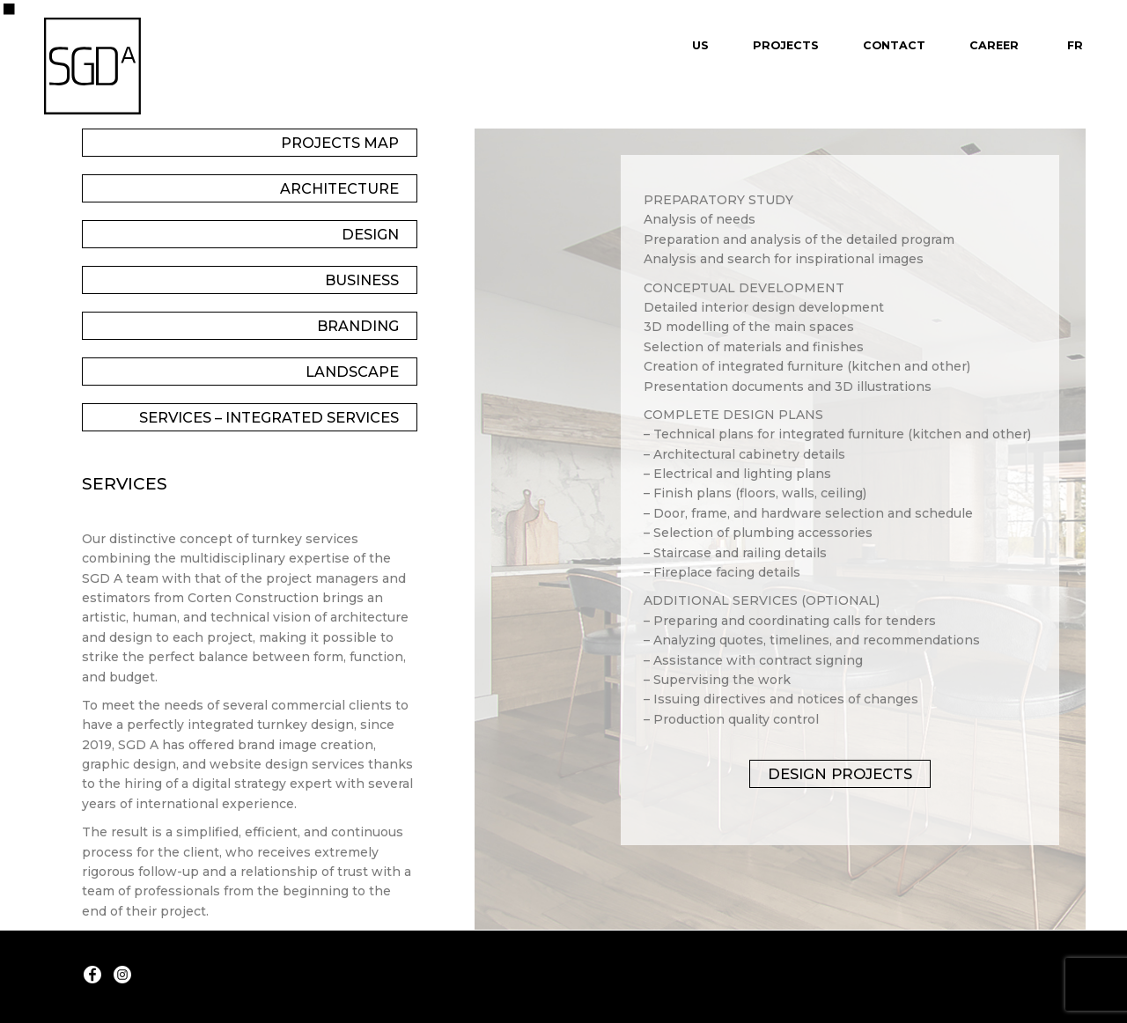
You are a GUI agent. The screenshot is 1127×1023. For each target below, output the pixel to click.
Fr (1075, 45)
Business (362, 280)
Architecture (339, 188)
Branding (358, 326)
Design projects (840, 774)
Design (370, 234)
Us (700, 45)
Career (994, 45)
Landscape (352, 371)
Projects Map (340, 142)
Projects (786, 45)
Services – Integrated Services (269, 417)
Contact (894, 45)
